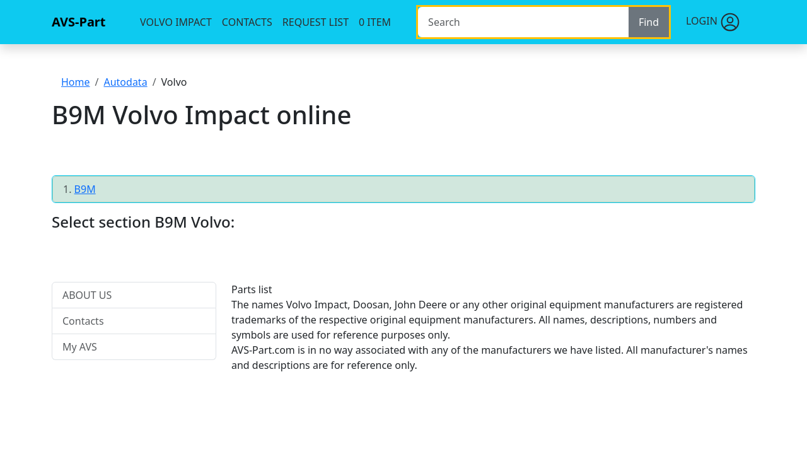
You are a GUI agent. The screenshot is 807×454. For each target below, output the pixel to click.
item (375, 22)
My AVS (79, 347)
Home (75, 82)
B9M (85, 189)
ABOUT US (87, 295)
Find (649, 22)
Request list (315, 22)
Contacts (247, 22)
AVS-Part (78, 21)
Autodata (125, 82)
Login (713, 22)
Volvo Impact (176, 22)
